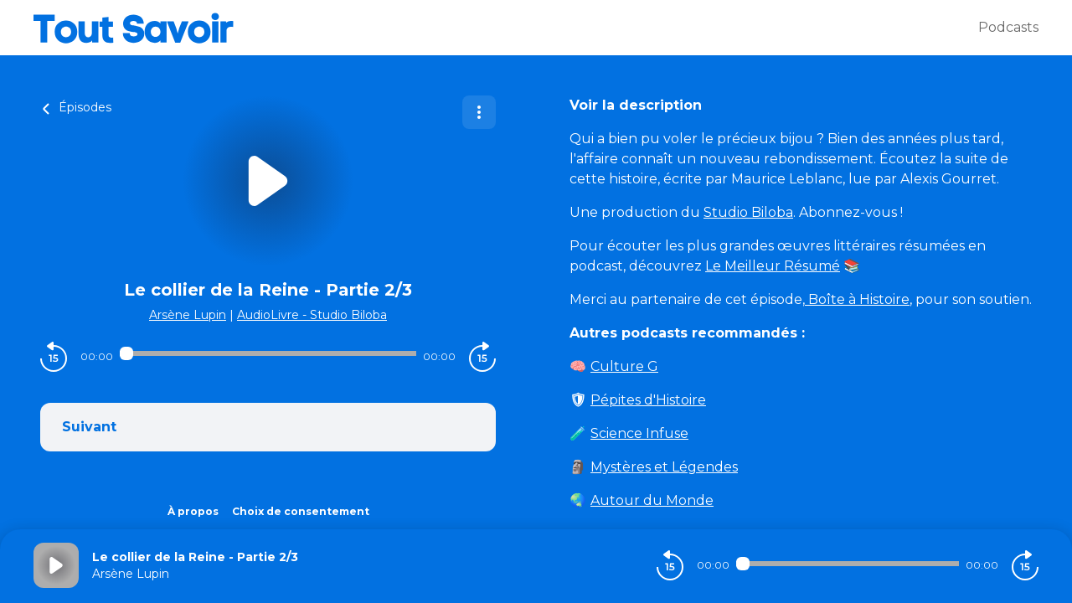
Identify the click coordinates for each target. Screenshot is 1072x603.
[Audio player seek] (268, 353)
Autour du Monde (652, 500)
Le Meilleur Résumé (772, 266)
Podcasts (1008, 27)
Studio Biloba (748, 212)
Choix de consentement (300, 511)
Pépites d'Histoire (648, 400)
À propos (193, 511)
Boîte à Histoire (857, 299)
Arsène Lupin (187, 314)
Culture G (624, 366)
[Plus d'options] (479, 112)
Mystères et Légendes (664, 467)
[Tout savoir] (506, 28)
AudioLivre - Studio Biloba (312, 314)
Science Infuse (639, 433)
